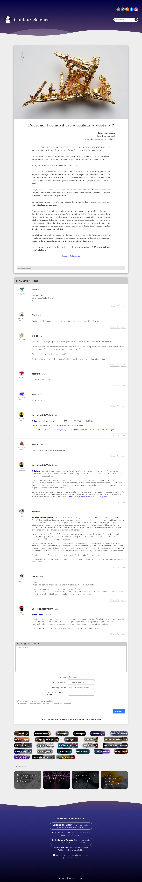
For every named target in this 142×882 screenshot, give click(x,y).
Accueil (61, 878)
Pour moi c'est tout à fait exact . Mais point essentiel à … (73, 856)
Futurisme (21, 739)
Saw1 (36, 421)
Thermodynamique (43, 757)
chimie (90, 139)
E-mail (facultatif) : (60, 682)
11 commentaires (24, 268)
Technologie (22, 757)
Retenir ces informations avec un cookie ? (36, 701)
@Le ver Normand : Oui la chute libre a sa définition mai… (73, 841)
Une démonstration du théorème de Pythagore (27, 778)
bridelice (38, 614)
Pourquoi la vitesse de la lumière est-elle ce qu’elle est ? (56, 778)
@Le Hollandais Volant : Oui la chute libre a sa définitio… (73, 848)
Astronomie (42, 733)
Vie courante (65, 757)
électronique (119, 733)
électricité (97, 733)
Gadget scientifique (47, 739)
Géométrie (91, 739)
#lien (123, 306)
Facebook (132, 9)
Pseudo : (63, 677)
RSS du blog (127, 9)
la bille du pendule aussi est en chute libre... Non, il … (73, 826)
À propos (70, 878)
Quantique (102, 751)
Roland (37, 471)
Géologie (71, 739)
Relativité (121, 751)
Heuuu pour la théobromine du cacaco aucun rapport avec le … (73, 833)
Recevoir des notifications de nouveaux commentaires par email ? (46, 703)
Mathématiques (68, 745)
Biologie (62, 733)
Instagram (136, 9)
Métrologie (45, 751)
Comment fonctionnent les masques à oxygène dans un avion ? (113, 780)
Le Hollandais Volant (42, 415)
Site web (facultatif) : (59, 687)
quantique (99, 139)
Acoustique (21, 733)
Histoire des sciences (116, 739)
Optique (82, 751)
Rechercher (136, 19)
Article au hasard (123, 9)
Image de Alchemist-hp (71, 256)
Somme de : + (55, 693)
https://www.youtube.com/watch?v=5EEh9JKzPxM (88, 496)
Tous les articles (118, 9)
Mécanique (90, 745)
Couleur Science (32, 19)
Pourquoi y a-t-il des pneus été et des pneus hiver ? (85, 778)
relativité (111, 139)
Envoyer (119, 711)
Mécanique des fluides (115, 745)
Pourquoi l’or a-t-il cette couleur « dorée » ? (71, 125)
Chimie (79, 733)
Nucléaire (64, 751)
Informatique (23, 745)
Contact (80, 878)
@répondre (114, 306)
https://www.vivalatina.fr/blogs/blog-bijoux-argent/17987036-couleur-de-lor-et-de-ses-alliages (76, 429)
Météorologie (23, 751)
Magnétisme (45, 745)
